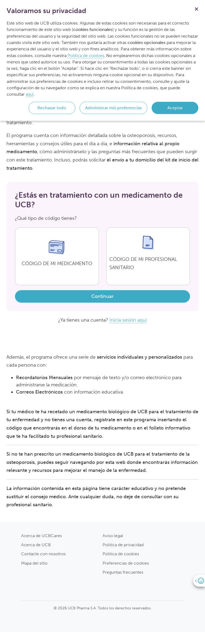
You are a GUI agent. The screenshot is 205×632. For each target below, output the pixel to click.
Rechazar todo (51, 107)
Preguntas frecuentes (122, 572)
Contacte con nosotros (43, 553)
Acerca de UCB (36, 544)
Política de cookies (86, 55)
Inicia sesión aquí (128, 320)
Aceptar (175, 107)
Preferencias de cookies (125, 563)
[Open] (199, 581)
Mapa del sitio (34, 563)
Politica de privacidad (123, 544)
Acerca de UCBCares (41, 535)
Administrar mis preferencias (113, 107)
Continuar (102, 296)
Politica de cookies (120, 553)
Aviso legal (112, 535)
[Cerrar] (196, 8)
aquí (30, 94)
